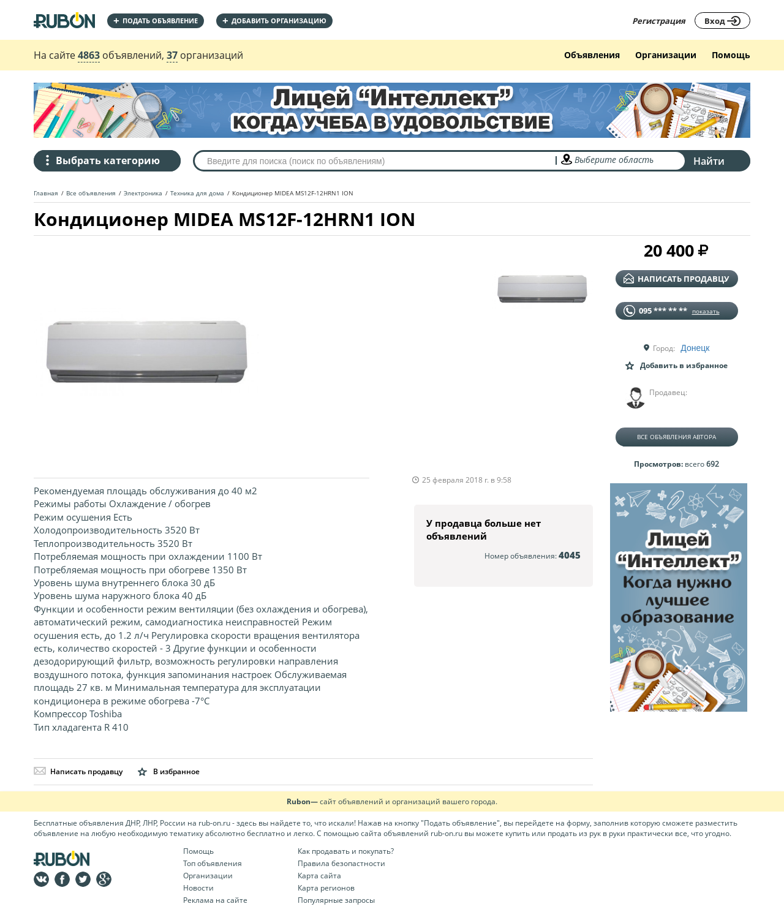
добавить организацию (274, 20)
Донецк (694, 348)
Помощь (731, 55)
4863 (89, 55)
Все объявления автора (676, 436)
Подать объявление (155, 20)
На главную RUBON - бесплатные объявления (64, 19)
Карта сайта (319, 875)
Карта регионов (326, 888)
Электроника (143, 193)
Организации (665, 55)
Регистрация (658, 20)
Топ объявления (212, 863)
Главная (46, 193)
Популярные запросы (336, 900)
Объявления (592, 55)
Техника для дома (197, 193)
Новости (198, 888)
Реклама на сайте (215, 900)
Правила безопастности (341, 863)
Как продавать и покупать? (346, 851)
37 (172, 55)
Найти (709, 161)
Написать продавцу (78, 771)
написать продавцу (676, 278)
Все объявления (91, 193)
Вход (722, 20)
